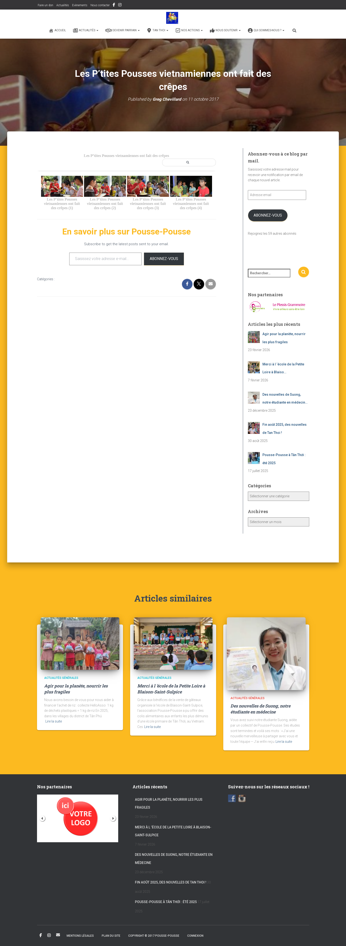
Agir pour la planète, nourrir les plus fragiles (168, 804)
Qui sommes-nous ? (266, 30)
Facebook (114, 5)
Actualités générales (61, 678)
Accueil (57, 30)
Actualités (62, 5)
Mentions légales (80, 935)
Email (58, 934)
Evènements (79, 5)
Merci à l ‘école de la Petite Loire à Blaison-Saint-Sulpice (171, 689)
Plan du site (111, 935)
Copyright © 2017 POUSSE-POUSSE (153, 935)
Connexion (195, 935)
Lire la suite (53, 721)
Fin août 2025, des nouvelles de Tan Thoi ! (170, 882)
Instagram (120, 5)
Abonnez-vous (164, 258)
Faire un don (45, 5)
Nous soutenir (225, 30)
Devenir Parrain (123, 30)
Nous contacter (100, 5)
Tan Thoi (157, 30)
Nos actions (189, 30)
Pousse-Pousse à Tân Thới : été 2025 (166, 902)
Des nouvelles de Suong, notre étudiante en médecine (260, 709)
